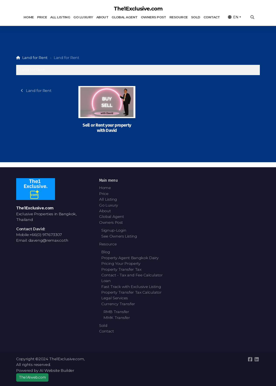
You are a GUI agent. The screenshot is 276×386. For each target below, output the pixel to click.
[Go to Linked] (256, 359)
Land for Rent (35, 57)
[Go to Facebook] (250, 359)
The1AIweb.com (32, 377)
